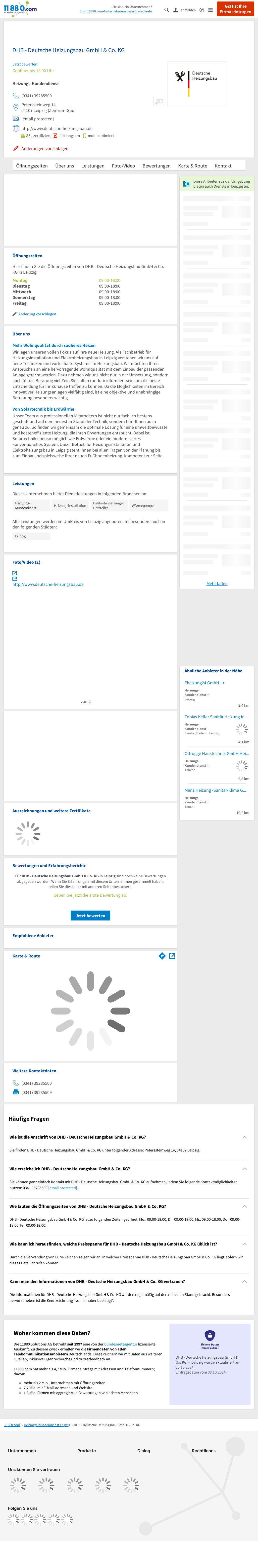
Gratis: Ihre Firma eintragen (235, 9)
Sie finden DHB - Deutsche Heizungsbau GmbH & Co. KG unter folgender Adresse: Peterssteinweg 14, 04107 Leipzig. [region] (104, 1150)
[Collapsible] (245, 1137)
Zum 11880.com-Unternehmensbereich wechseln (115, 11)
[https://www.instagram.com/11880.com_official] (26, 1519)
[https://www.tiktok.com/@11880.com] (40, 1519)
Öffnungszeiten (32, 166)
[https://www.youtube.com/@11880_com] (67, 1519)
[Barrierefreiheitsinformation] (204, 9)
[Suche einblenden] (168, 9)
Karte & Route (192, 166)
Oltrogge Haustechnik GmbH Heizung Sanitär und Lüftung (217, 753)
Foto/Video (123, 166)
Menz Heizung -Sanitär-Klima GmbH (217, 790)
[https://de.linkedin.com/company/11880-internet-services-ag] (53, 1519)
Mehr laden (217, 583)
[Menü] (212, 9)
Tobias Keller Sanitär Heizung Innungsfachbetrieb (217, 717)
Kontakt (223, 166)
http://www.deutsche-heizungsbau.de (48, 584)
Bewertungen (157, 166)
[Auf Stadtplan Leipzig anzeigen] (172, 955)
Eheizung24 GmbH (202, 683)
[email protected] (62, 1187)
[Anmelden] (186, 10)
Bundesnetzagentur (120, 1344)
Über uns (64, 166)
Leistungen (92, 166)
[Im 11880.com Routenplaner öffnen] (162, 955)
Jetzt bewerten (90, 915)
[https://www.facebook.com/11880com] (13, 1519)
